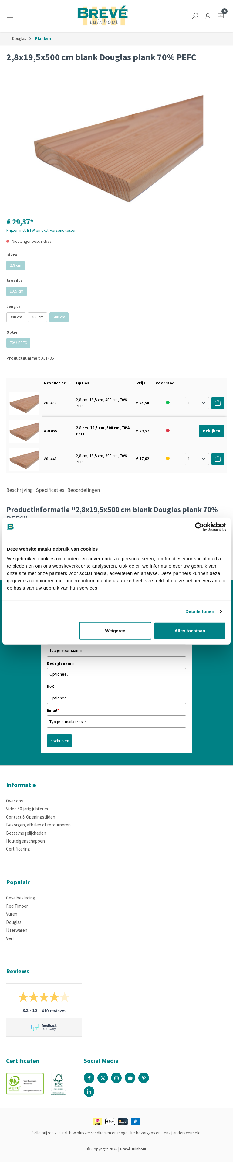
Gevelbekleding (20, 898)
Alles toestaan (189, 630)
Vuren (11, 914)
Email (53, 710)
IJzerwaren (16, 930)
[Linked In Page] (89, 1091)
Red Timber (17, 906)
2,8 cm (17, 266)
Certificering (18, 849)
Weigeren (115, 630)
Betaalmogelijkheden (26, 833)
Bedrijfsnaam (60, 663)
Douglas (14, 922)
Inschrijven (59, 740)
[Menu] (11, 16)
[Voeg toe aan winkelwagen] (217, 403)
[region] (116, 145)
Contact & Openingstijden (30, 817)
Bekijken (211, 430)
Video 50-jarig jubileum (27, 809)
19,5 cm (18, 292)
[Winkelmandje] (220, 16)
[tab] (19, 490)
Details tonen (199, 611)
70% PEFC (20, 344)
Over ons (14, 801)
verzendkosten (98, 1133)
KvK (50, 686)
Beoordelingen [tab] (83, 490)
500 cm (61, 318)
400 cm (37, 317)
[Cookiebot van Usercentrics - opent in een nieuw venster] (199, 526)
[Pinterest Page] (143, 1078)
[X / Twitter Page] (102, 1078)
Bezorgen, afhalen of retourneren (38, 825)
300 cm (16, 317)
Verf (10, 938)
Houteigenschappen (25, 841)
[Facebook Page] (89, 1078)
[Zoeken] (195, 16)
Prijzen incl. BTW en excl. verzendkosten (41, 230)
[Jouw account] (207, 16)
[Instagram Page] (116, 1078)
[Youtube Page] (130, 1078)
